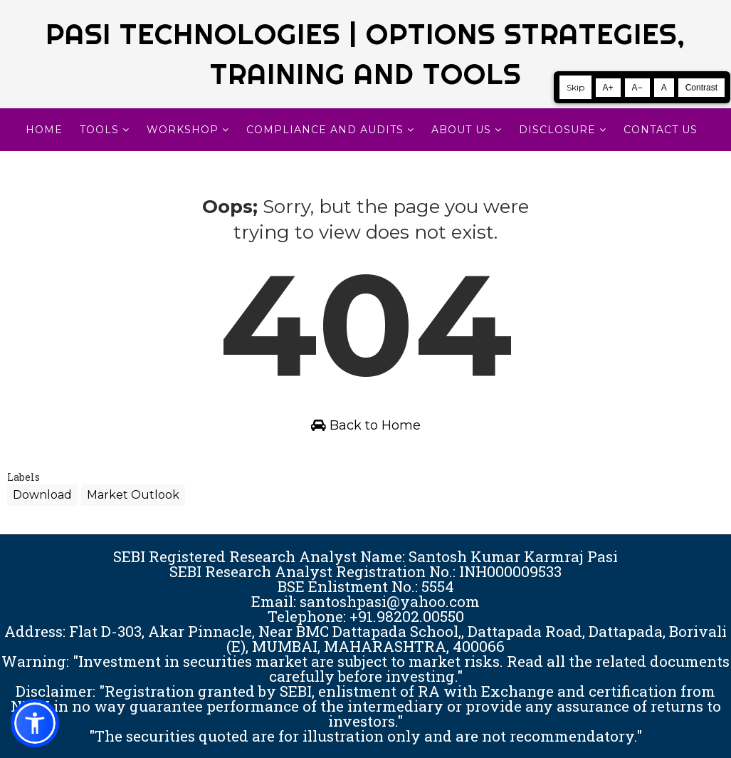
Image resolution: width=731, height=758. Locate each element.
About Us (461, 129)
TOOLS (99, 129)
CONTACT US (661, 129)
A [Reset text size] (664, 88)
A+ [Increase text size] (608, 88)
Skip (575, 87)
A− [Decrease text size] (637, 88)
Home (44, 129)
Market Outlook (133, 495)
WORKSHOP (183, 129)
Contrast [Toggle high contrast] (701, 88)
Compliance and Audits (325, 129)
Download (42, 495)
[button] (35, 723)
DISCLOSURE (557, 129)
